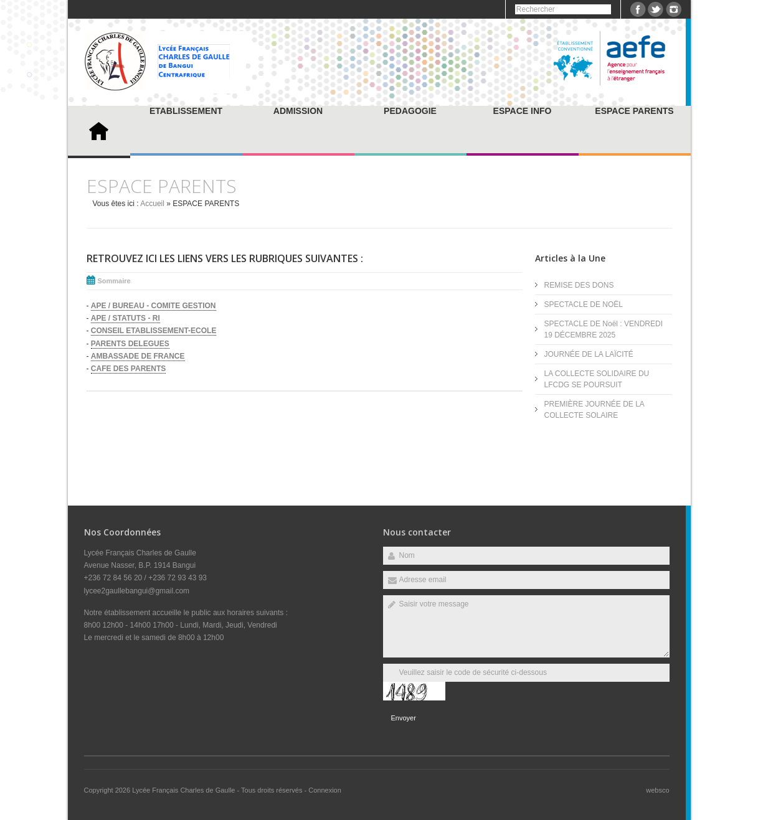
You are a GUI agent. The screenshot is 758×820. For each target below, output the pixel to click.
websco (657, 790)
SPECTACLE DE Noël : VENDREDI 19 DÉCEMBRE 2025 (603, 329)
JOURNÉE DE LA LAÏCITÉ (588, 354)
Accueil (152, 203)
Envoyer (403, 718)
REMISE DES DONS (579, 285)
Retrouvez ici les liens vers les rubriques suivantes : (225, 258)
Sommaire (114, 281)
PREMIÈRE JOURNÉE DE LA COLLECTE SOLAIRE (594, 410)
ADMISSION (298, 111)
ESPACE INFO (522, 111)
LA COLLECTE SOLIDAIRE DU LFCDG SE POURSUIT (597, 379)
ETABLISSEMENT (185, 111)
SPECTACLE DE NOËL (583, 304)
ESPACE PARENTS (634, 111)
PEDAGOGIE (410, 111)
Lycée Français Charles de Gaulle (184, 790)
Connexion (324, 790)
